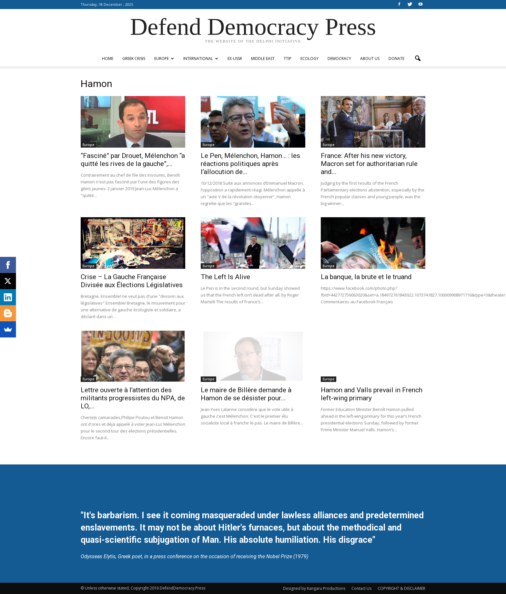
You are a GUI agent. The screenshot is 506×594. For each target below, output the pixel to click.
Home (107, 58)
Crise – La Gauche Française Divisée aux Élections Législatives (132, 281)
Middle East (263, 58)
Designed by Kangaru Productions (314, 588)
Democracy (339, 58)
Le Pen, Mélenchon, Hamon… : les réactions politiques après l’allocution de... (250, 164)
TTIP (287, 58)
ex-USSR (235, 58)
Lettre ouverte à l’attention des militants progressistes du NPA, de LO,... (133, 398)
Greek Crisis (133, 58)
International (200, 58)
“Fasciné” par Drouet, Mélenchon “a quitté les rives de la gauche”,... (133, 160)
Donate (396, 58)
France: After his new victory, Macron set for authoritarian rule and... (369, 164)
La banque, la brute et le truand (366, 277)
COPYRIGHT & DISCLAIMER (401, 588)
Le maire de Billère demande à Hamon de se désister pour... (246, 394)
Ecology (309, 58)
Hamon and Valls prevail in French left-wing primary (371, 394)
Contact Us (361, 588)
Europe (164, 58)
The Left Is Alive (225, 277)
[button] (417, 58)
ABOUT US (370, 58)
